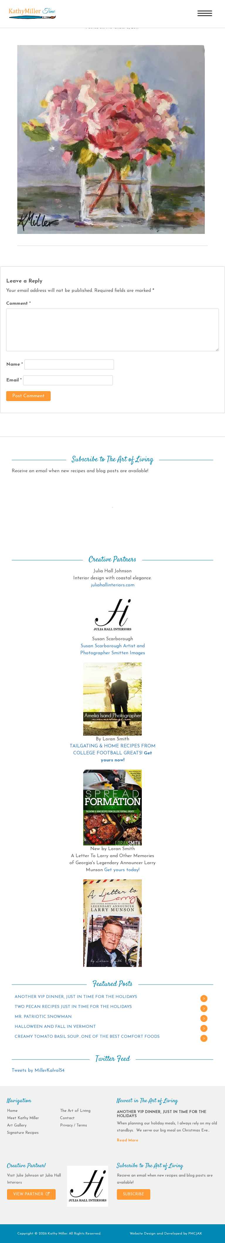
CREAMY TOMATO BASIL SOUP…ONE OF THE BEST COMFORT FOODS (87, 1037)
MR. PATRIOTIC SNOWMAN (43, 1017)
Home (12, 1111)
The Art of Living (75, 1111)
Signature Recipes (23, 1133)
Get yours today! (121, 870)
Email (14, 380)
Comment (18, 303)
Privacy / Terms (73, 1125)
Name (14, 364)
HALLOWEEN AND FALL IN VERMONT (55, 1027)
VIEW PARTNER (31, 1194)
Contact (67, 1118)
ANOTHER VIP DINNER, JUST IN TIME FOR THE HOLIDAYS (76, 997)
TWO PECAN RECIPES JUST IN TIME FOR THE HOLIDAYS (73, 1007)
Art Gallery (16, 1125)
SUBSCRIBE (133, 1194)
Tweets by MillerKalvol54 (38, 1070)
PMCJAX (195, 1233)
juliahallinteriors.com (112, 585)
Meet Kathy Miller (23, 1118)
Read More (127, 1140)
